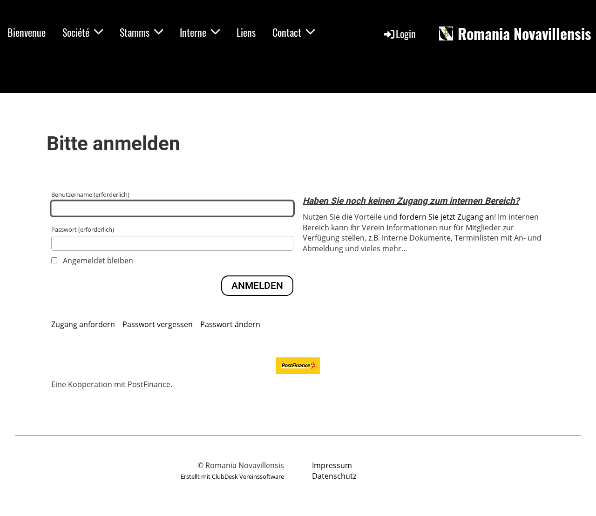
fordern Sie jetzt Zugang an (447, 217)
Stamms (141, 32)
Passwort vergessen (157, 324)
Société (82, 32)
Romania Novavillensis (524, 33)
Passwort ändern (230, 324)
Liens (246, 32)
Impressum (332, 465)
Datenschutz (334, 476)
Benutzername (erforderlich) (172, 203)
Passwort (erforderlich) (172, 238)
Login (399, 33)
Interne (200, 32)
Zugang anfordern (83, 324)
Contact (293, 32)
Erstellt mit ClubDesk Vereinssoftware (232, 476)
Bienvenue (26, 32)
